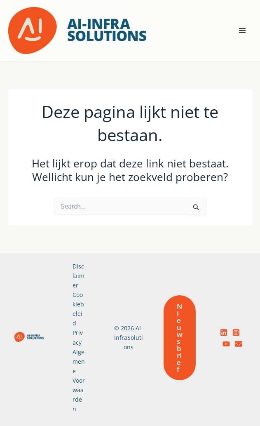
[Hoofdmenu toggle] (242, 30)
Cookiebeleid (78, 309)
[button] (180, 337)
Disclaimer (78, 275)
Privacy (78, 337)
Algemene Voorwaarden (79, 380)
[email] (238, 344)
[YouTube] (226, 344)
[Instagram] (236, 332)
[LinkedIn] (223, 332)
